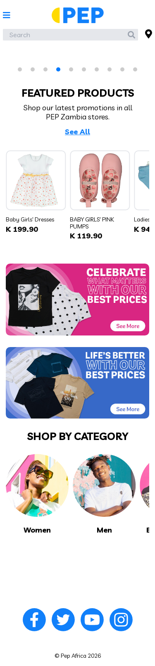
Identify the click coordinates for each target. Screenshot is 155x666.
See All (77, 131)
